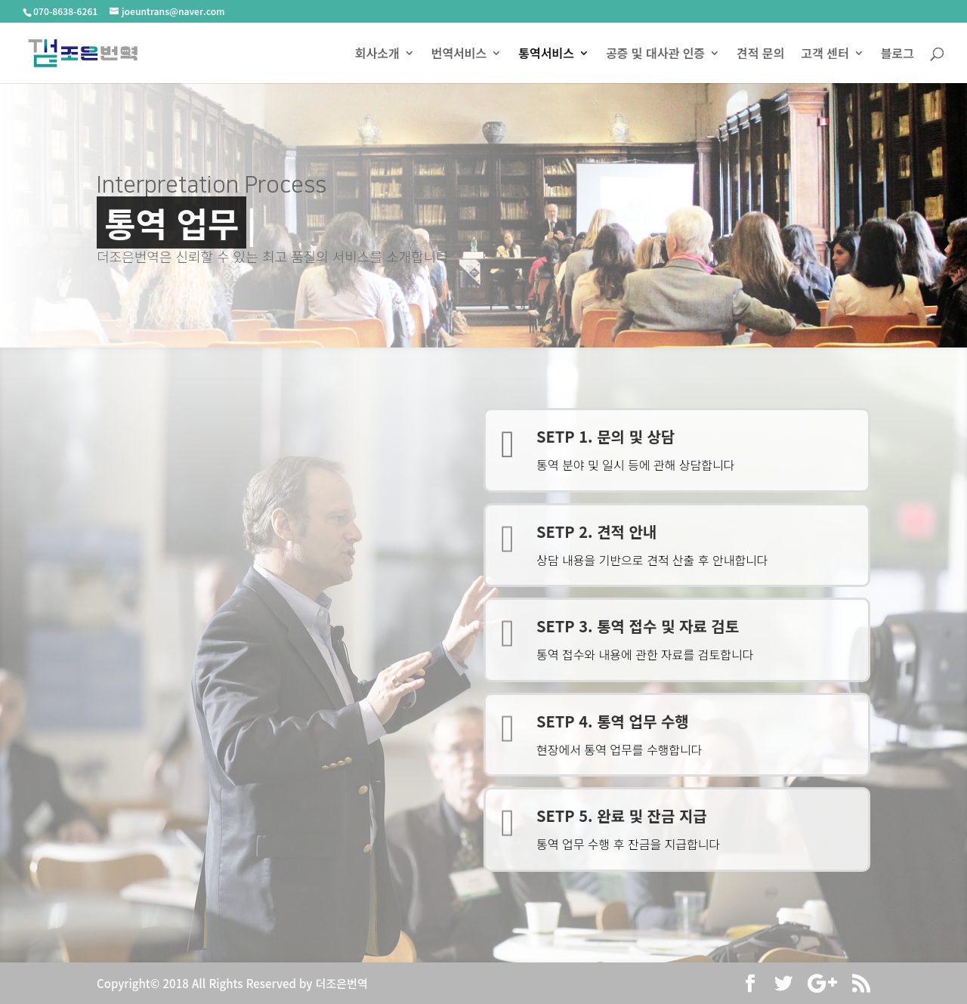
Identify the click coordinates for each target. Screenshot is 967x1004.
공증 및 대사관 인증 (655, 55)
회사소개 (377, 55)
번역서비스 (459, 55)
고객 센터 (824, 55)
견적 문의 (760, 55)
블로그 (897, 55)
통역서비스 (546, 55)
